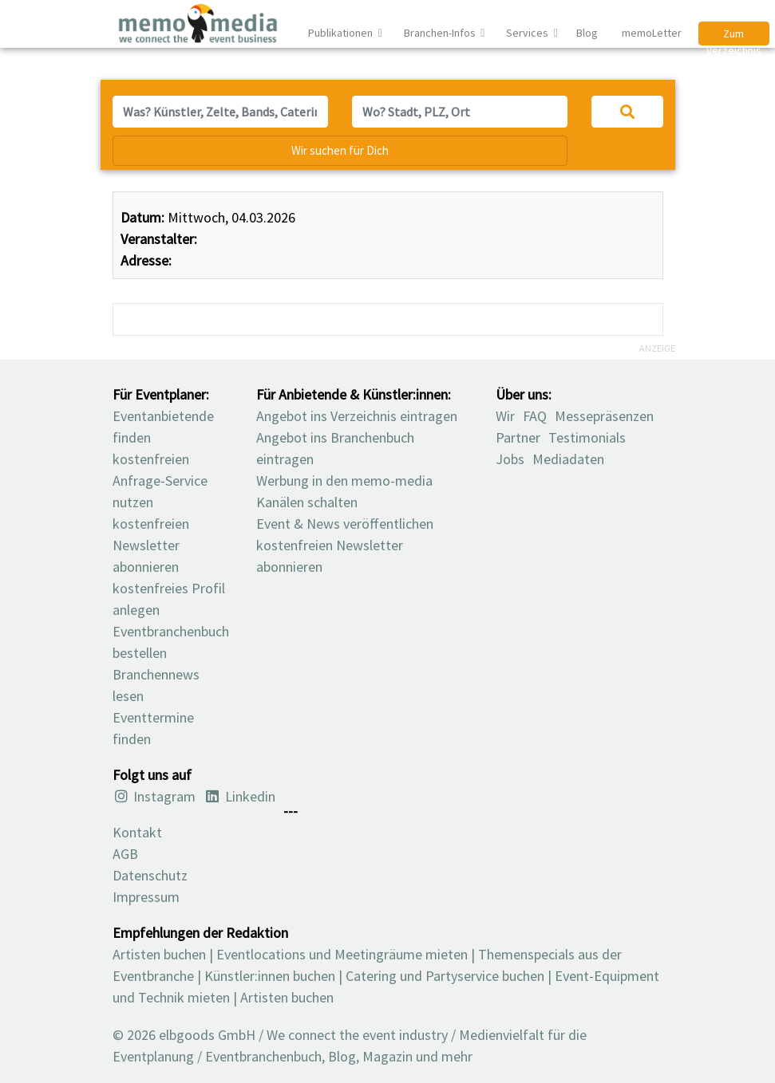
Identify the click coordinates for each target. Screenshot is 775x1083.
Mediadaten (568, 459)
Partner (518, 437)
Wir (505, 416)
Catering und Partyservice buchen (445, 976)
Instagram (154, 796)
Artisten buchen (159, 954)
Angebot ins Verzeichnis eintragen (356, 416)
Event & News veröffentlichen (344, 523)
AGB (125, 854)
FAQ (535, 416)
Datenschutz (150, 875)
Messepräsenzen (604, 416)
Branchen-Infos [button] (441, 33)
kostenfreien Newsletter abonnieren (151, 545)
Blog (587, 33)
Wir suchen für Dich (340, 150)
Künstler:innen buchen (269, 976)
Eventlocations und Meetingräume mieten (342, 954)
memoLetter (650, 33)
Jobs (510, 459)
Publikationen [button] (341, 33)
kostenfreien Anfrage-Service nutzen (160, 480)
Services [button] (528, 33)
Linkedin (239, 796)
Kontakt (137, 832)
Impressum (146, 897)
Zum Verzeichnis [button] (733, 35)
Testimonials (587, 437)
